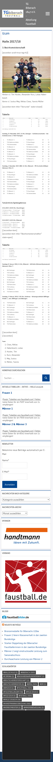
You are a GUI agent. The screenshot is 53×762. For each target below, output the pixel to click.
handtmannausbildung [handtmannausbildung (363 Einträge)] (18, 703)
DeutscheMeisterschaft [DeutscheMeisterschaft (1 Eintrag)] (17, 680)
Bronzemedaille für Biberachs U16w (21, 631)
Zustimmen (12, 755)
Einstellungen (17, 747)
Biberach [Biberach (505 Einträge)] (28, 672)
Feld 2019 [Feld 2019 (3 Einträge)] (10, 696)
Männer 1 (7, 408)
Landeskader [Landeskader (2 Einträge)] (34, 715)
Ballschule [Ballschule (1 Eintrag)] (11, 672)
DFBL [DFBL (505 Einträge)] (32, 684)
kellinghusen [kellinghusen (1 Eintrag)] (35, 711)
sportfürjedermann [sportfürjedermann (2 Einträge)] (29, 727)
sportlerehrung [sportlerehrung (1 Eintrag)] (37, 731)
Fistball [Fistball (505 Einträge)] (26, 696)
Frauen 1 (7, 392)
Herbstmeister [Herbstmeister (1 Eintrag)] (12, 707)
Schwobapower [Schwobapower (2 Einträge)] (13, 723)
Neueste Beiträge (13, 624)
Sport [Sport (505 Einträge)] (9, 727)
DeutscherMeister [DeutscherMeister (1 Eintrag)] (14, 684)
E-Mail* (14, 475)
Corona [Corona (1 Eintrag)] (9, 676)
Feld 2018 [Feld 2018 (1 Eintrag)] (32, 692)
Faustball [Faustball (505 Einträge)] (25, 688)
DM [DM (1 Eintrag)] (43, 684)
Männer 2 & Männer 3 (14, 424)
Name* (14, 463)
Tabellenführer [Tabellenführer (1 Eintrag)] (23, 734)
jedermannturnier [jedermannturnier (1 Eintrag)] (14, 711)
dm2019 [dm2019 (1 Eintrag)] (9, 688)
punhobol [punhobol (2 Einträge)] (10, 719)
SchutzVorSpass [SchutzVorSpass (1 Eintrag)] (29, 719)
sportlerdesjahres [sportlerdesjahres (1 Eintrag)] (14, 731)
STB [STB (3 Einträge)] (7, 734)
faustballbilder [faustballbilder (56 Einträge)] (14, 692)
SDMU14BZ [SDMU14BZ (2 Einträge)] (31, 723)
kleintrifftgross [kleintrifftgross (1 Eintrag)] (13, 715)
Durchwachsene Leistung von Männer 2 (23, 659)
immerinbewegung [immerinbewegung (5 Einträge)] (34, 707)
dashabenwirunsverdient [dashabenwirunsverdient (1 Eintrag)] (31, 676)
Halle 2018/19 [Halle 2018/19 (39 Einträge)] (12, 699)
